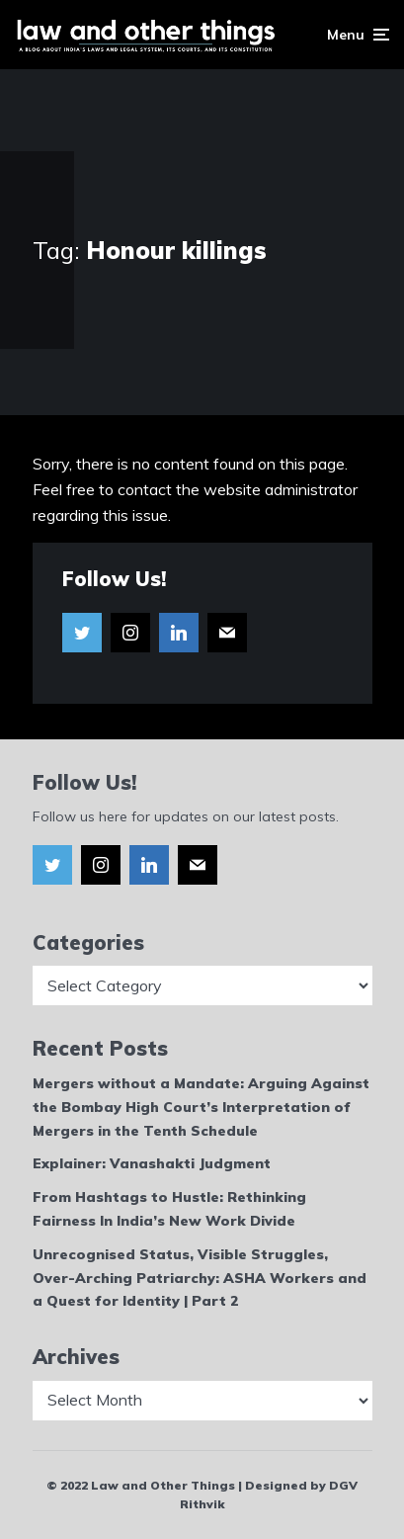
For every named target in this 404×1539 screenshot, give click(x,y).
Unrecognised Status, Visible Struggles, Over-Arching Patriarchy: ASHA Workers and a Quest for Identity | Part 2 (199, 1278)
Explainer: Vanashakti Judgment (152, 1163)
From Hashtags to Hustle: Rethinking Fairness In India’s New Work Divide (169, 1209)
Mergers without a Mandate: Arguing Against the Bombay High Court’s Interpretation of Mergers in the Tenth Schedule (201, 1107)
